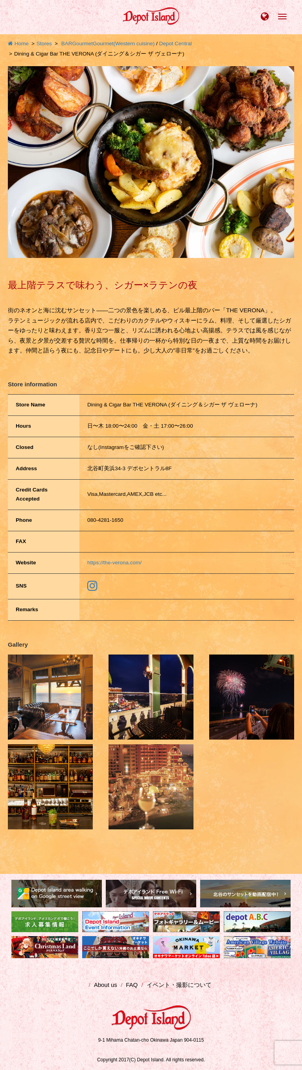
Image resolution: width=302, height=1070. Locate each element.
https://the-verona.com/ (114, 563)
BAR (66, 43)
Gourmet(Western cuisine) (124, 43)
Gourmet (82, 43)
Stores (44, 43)
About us (105, 984)
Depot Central (175, 43)
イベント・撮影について (179, 984)
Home (18, 43)
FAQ (132, 984)
